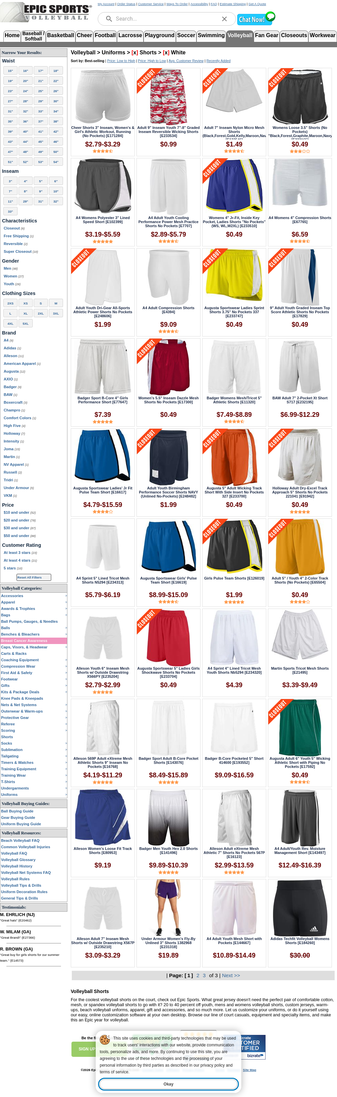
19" (10, 81)
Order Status (126, 4)
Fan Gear (266, 35)
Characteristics (19, 220)
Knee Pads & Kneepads (22, 698)
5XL (26, 323)
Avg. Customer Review (186, 61)
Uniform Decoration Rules (24, 892)
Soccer (186, 35)
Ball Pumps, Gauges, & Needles (29, 621)
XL (26, 313)
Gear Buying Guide (18, 817)
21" (40, 81)
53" (40, 162)
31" (10, 111)
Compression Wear (18, 666)
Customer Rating (21, 545)
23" (10, 91)
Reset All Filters (30, 577)
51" (10, 162)
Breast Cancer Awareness (24, 641)
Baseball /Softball (33, 36)
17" (40, 71)
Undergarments (15, 788)
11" (10, 201)
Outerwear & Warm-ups (22, 711)
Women (14, 276)
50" (55, 152)
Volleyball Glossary (18, 860)
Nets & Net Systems (19, 705)
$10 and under (20, 512)
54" (55, 162)
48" (25, 152)
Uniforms (9, 795)
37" (40, 121)
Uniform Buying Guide (21, 824)
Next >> (231, 975)
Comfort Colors (20, 418)
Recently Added (218, 61)
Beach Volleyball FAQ (20, 840)
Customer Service (151, 4)
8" (25, 191)
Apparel (8, 602)
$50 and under (20, 536)
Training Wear (13, 775)
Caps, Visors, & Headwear (24, 647)
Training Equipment (18, 769)
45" (40, 141)
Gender (10, 261)
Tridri (11, 480)
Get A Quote (257, 4)
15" (10, 71)
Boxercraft (15, 402)
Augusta (14, 371)
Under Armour (19, 488)
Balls (5, 628)
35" (10, 121)
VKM (10, 495)
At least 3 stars (20, 553)
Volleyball (239, 35)
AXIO (11, 379)
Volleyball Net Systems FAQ (26, 873)
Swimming (211, 35)
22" (55, 81)
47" (10, 152)
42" (55, 131)
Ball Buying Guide (17, 811)
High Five (14, 426)
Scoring (8, 730)
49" (40, 152)
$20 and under (20, 520)
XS (26, 303)
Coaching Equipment (20, 660)
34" (55, 111)
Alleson (14, 356)
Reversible (16, 244)
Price (8, 505)
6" (56, 181)
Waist (8, 60)
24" (25, 91)
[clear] (224, 19)
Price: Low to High (121, 61)
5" (40, 181)
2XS (10, 303)
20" (25, 81)
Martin (12, 457)
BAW (10, 395)
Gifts (5, 686)
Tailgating (10, 756)
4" (25, 181)
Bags (5, 615)
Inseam (10, 171)
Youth (12, 284)
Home (12, 35)
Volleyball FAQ (14, 853)
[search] (109, 19)
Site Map (249, 1070)
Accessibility (199, 4)
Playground (160, 35)
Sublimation (12, 750)
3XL (56, 313)
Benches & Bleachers (20, 634)
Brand (9, 333)
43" (10, 141)
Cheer (84, 35)
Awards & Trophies (18, 609)
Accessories (12, 596)
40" (25, 131)
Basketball (60, 35)
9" (40, 191)
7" (10, 191)
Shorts (7, 737)
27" (10, 101)
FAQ (214, 4)
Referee (8, 724)
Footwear (9, 679)
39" (10, 131)
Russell (13, 472)
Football (105, 35)
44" (25, 141)
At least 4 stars (20, 560)
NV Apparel (16, 464)
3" (10, 181)
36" (25, 121)
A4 (8, 340)
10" (55, 191)
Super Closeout (21, 251)
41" (40, 131)
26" (55, 91)
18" (55, 71)
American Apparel (22, 364)
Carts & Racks (14, 653)
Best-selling (94, 61)
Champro (14, 410)
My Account (106, 4)
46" (55, 141)
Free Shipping (19, 236)
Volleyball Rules (15, 879)
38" (55, 121)
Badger (13, 387)
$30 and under (20, 528)
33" (40, 111)
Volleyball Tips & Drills (21, 885)
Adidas (12, 348)
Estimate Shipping (233, 4)
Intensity (14, 441)
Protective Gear (15, 718)
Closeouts (294, 35)
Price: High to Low (152, 61)
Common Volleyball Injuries (25, 847)
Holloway (14, 433)
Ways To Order (177, 4)
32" (25, 111)
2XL (41, 313)
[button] (256, 24)
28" (25, 101)
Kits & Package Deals (20, 692)
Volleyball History (16, 866)
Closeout (14, 228)
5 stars (13, 568)
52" (25, 162)
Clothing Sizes (18, 293)
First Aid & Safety (16, 673)
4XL (10, 323)
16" (25, 71)
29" (40, 101)
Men (11, 268)
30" (55, 101)
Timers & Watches (17, 762)
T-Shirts (8, 782)
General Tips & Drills (19, 898)
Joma (12, 449)
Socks (6, 743)
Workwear (322, 35)
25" (40, 91)
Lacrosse (130, 35)
